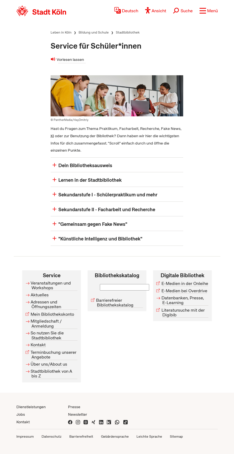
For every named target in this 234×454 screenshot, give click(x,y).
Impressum (25, 436)
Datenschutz (52, 436)
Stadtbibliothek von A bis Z (51, 373)
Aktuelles (40, 295)
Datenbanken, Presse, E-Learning (183, 300)
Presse (74, 406)
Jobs (20, 414)
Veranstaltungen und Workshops (51, 285)
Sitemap (176, 436)
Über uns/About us (49, 364)
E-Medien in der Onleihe (185, 283)
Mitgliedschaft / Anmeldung (46, 324)
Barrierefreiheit (81, 436)
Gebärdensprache (115, 436)
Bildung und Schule (94, 32)
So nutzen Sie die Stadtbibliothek (47, 335)
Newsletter (77, 414)
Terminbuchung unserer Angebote (53, 354)
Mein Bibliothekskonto (52, 314)
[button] (209, 10)
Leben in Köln (61, 32)
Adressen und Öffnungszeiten (46, 304)
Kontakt (38, 345)
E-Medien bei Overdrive (184, 291)
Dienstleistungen (31, 406)
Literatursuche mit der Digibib (183, 312)
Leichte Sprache (149, 436)
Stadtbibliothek (127, 32)
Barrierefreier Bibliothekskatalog (115, 302)
